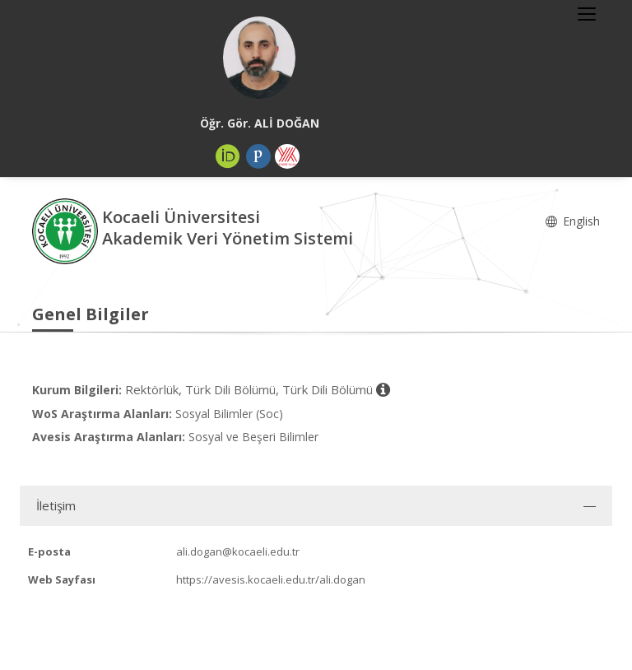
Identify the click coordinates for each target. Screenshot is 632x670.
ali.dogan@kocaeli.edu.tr (238, 551)
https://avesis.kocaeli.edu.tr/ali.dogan (270, 579)
